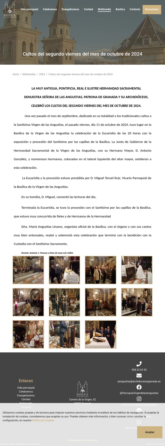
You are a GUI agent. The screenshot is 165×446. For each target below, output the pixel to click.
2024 (42, 74)
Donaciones (152, 9)
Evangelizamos (70, 9)
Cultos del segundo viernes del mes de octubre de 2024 (81, 74)
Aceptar (149, 432)
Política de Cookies (43, 420)
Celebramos (50, 9)
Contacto (135, 9)
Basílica (120, 9)
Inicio (16, 74)
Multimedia (104, 9)
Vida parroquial (29, 9)
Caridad (88, 9)
